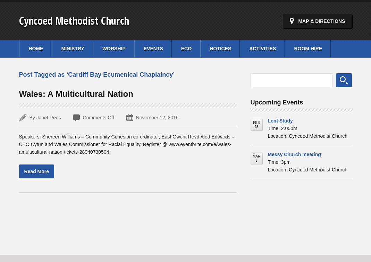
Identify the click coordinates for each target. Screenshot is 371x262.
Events (153, 48)
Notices (220, 48)
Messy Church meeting (294, 154)
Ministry (72, 48)
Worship (114, 48)
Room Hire (308, 48)
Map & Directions (321, 21)
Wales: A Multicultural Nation (76, 94)
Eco (186, 48)
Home (36, 48)
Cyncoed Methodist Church (74, 21)
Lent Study (280, 121)
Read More (36, 171)
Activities (262, 48)
